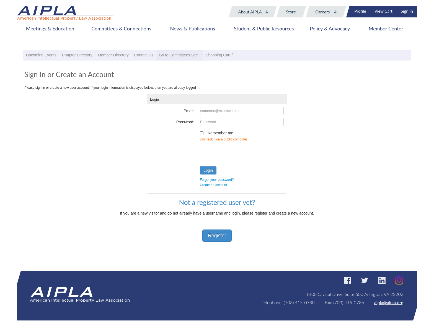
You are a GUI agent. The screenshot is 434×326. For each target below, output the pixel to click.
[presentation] (242, 152)
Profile (360, 11)
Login (208, 170)
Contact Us (143, 55)
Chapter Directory (77, 55)
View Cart (383, 11)
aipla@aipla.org (388, 302)
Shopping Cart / (219, 55)
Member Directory (113, 55)
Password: (185, 122)
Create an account (213, 185)
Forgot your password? (217, 180)
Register (217, 235)
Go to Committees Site (178, 55)
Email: (189, 111)
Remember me (220, 133)
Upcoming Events (41, 55)
